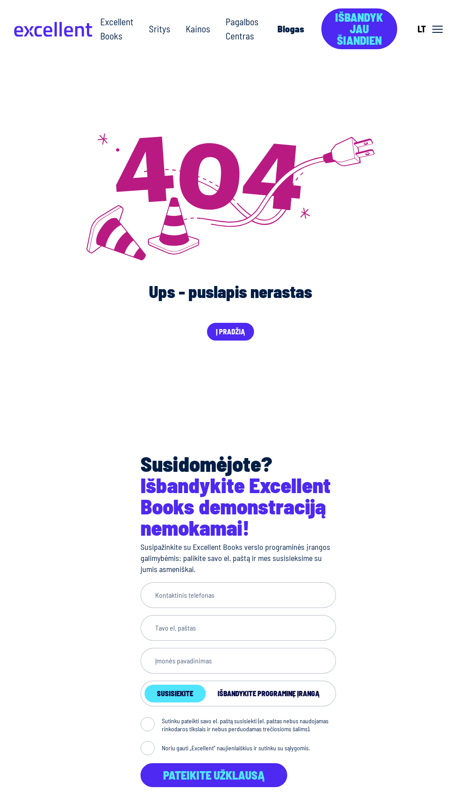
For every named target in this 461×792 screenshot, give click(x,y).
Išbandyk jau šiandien (359, 28)
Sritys (159, 28)
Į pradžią (230, 331)
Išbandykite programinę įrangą (269, 693)
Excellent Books (116, 28)
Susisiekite (175, 693)
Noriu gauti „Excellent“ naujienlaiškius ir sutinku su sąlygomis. (236, 748)
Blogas (290, 28)
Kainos (198, 28)
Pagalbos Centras (242, 28)
